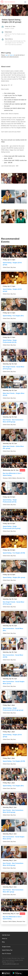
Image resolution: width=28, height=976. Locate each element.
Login (6, 55)
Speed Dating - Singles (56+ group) (14, 577)
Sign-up (12, 55)
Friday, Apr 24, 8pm (9, 497)
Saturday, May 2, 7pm (10, 807)
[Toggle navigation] (25, 2)
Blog (3, 942)
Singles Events (6, 946)
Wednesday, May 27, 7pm (11, 913)
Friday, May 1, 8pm (9, 705)
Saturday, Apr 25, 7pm (10, 599)
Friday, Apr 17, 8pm (9, 259)
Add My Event (6, 935)
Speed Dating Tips (7, 950)
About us (4, 938)
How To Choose (6, 953)
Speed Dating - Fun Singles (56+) (13, 315)
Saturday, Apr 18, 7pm (10, 364)
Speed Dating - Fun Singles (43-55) (14, 553)
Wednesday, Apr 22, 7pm (11, 470)
